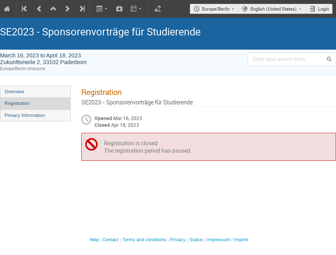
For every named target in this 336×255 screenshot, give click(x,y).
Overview (14, 91)
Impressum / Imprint (227, 240)
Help (94, 240)
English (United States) (273, 9)
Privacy (178, 240)
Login (323, 9)
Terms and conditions (144, 240)
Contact (110, 240)
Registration (17, 103)
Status (196, 240)
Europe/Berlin (216, 9)
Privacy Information (25, 115)
